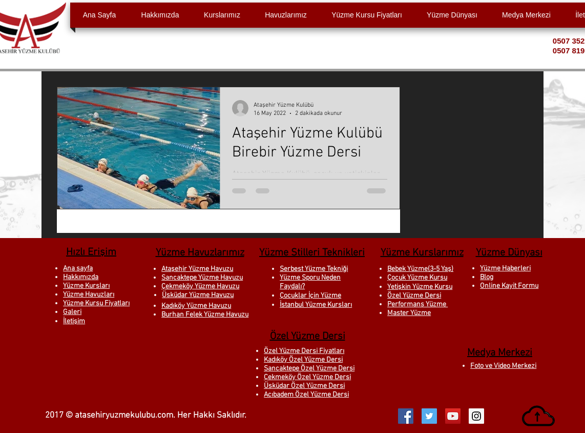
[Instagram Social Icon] (476, 416)
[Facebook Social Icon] (405, 416)
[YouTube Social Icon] (453, 416)
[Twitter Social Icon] (429, 416)
